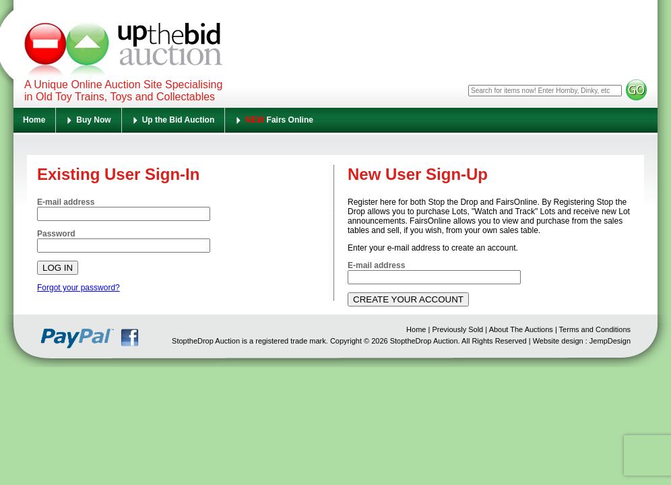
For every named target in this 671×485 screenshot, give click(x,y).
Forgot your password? (78, 287)
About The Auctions (521, 329)
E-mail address (65, 202)
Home (34, 120)
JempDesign (610, 341)
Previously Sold (457, 329)
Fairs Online (279, 120)
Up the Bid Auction (178, 120)
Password (56, 233)
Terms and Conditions (595, 329)
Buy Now (93, 120)
